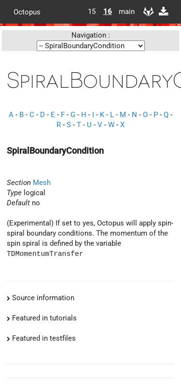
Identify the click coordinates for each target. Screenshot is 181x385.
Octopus (27, 11)
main (123, 11)
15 (92, 11)
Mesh (42, 182)
